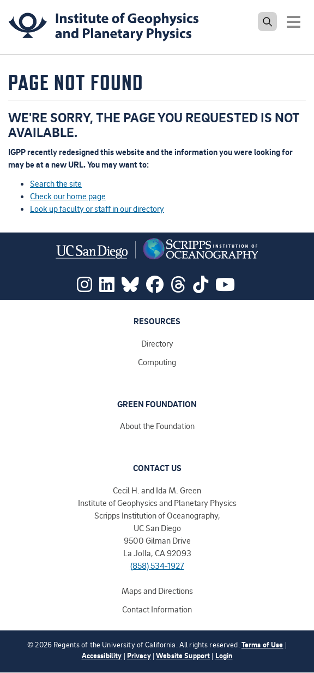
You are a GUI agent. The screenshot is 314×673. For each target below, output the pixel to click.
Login (224, 655)
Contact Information (157, 609)
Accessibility (102, 655)
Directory (157, 343)
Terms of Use (262, 644)
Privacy (139, 655)
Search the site (56, 183)
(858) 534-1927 (157, 565)
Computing (157, 361)
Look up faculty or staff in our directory (97, 208)
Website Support (183, 655)
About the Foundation (157, 425)
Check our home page (68, 195)
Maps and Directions (157, 590)
